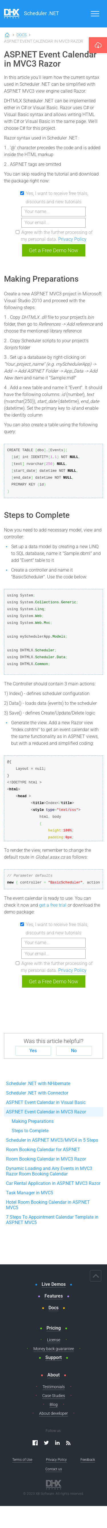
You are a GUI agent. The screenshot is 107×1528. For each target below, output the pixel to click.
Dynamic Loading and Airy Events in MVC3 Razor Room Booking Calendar (49, 1171)
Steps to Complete (30, 1130)
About (53, 1375)
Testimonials (54, 1386)
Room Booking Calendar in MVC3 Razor (46, 1159)
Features (54, 1296)
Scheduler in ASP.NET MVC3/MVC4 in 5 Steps (52, 1140)
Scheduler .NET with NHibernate (38, 1083)
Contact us (53, 1469)
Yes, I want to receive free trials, (57, 193)
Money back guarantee (53, 1348)
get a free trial (52, 905)
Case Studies (53, 1395)
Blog (54, 1404)
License (53, 1340)
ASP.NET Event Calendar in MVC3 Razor (46, 1112)
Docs (22, 35)
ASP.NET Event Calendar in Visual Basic (46, 1102)
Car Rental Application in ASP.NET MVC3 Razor (53, 1183)
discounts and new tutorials (53, 201)
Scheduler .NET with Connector (37, 1093)
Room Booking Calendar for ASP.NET (43, 1149)
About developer (53, 1413)
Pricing (54, 1328)
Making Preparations (33, 1121)
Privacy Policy (72, 239)
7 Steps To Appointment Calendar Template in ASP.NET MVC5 (52, 1219)
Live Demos (54, 1284)
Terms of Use (22, 1460)
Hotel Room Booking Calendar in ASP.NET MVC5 (48, 1204)
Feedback (87, 1460)
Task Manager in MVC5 (29, 1192)
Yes (33, 1050)
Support (53, 1357)
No (74, 1050)
